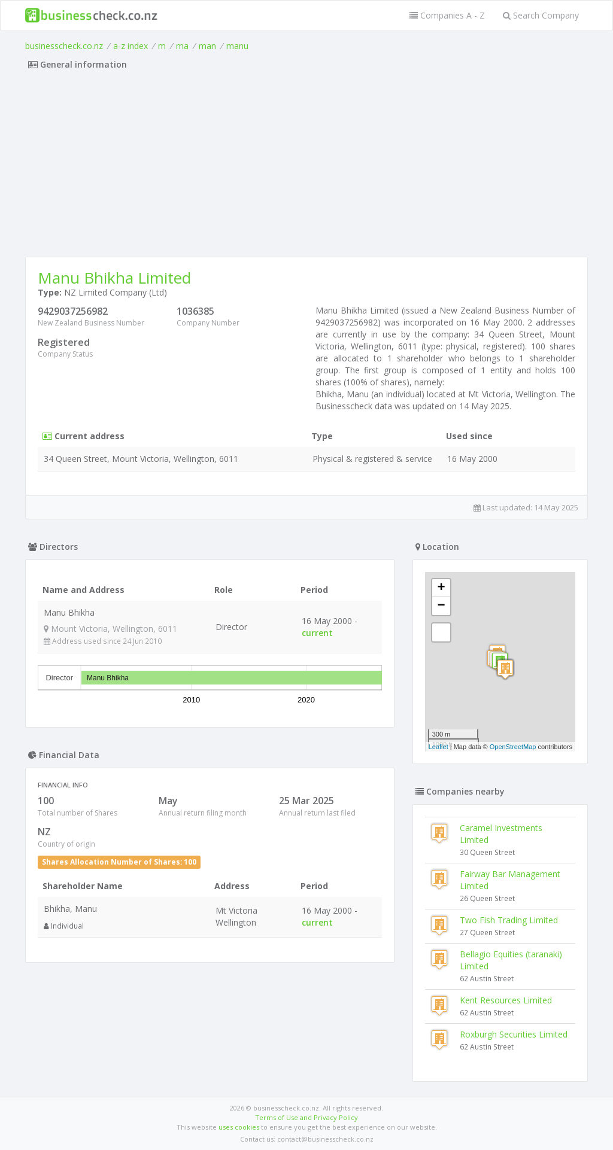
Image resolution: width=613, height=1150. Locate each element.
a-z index (130, 45)
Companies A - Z (447, 15)
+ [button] (441, 588)
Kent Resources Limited (506, 1000)
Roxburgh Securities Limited (514, 1034)
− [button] (441, 606)
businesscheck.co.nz (64, 45)
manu (237, 45)
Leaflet (438, 746)
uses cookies (239, 1126)
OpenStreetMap (513, 746)
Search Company (541, 15)
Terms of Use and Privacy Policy (306, 1117)
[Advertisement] (306, 167)
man (207, 45)
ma (182, 45)
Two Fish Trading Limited (509, 920)
